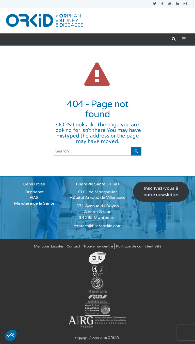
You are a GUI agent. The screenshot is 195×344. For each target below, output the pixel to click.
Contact (73, 246)
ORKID (113, 338)
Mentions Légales (49, 246)
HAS (34, 197)
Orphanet (34, 192)
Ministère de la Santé (34, 203)
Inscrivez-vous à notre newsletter (161, 191)
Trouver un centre (98, 246)
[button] (11, 335)
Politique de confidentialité (138, 246)
